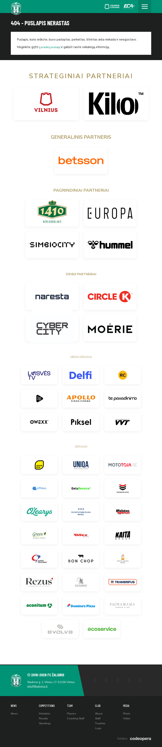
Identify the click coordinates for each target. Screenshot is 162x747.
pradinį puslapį (50, 47)
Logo (98, 728)
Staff (98, 718)
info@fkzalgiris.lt (37, 686)
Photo (126, 713)
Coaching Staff (75, 718)
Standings (45, 723)
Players (71, 713)
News (14, 705)
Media (126, 705)
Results (43, 718)
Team (70, 705)
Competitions (47, 705)
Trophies (100, 723)
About (99, 713)
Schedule (44, 713)
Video (126, 718)
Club (98, 705)
